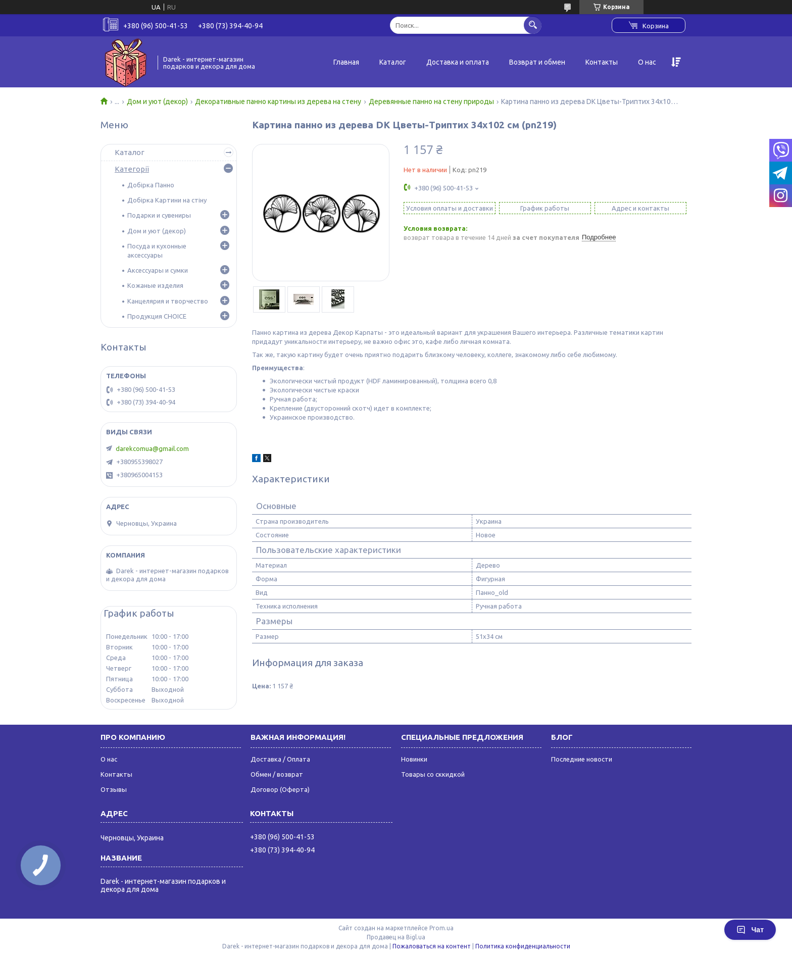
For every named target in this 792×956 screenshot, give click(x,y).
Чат (750, 929)
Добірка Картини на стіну (167, 200)
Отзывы (114, 789)
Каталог (392, 62)
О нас (647, 62)
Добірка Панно (150, 184)
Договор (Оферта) (280, 789)
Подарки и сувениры (159, 215)
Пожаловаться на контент (431, 946)
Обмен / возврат (277, 774)
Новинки (414, 759)
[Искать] (532, 25)
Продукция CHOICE (156, 316)
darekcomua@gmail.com (152, 448)
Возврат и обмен (537, 62)
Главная (346, 62)
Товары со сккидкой (433, 774)
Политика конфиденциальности (522, 946)
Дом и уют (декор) (157, 101)
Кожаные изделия (155, 285)
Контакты (601, 62)
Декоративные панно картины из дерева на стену (278, 101)
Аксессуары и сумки (157, 270)
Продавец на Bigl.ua (396, 937)
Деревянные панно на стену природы (431, 101)
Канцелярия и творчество (167, 301)
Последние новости (581, 759)
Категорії (132, 169)
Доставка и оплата (457, 62)
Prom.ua (441, 928)
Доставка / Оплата (280, 759)
